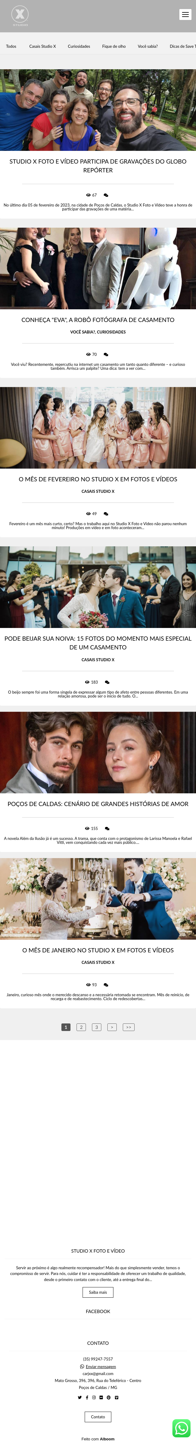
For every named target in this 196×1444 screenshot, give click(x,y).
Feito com (97, 1439)
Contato (98, 1416)
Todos (11, 46)
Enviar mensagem (101, 1367)
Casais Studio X (42, 46)
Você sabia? (148, 46)
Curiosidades (79, 46)
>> (129, 1027)
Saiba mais (98, 1292)
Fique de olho (114, 46)
